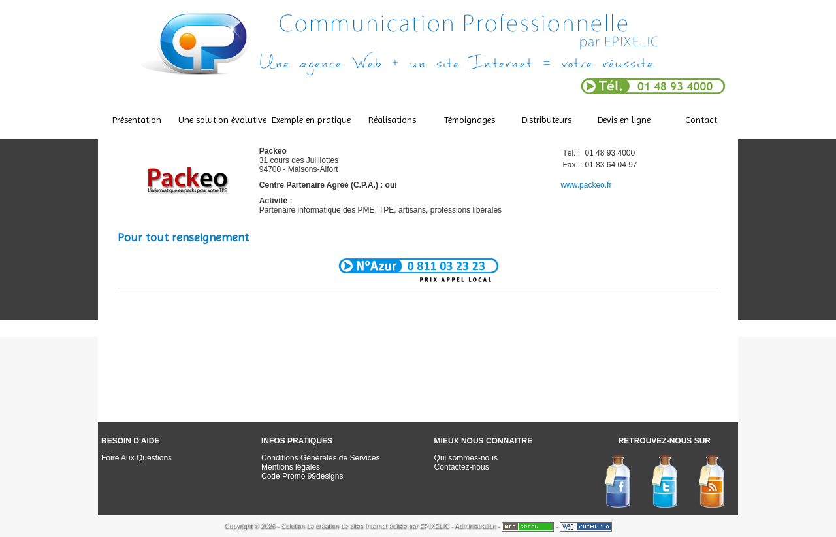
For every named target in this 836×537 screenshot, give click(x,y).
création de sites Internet (351, 526)
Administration (475, 526)
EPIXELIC (434, 526)
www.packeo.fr (585, 185)
